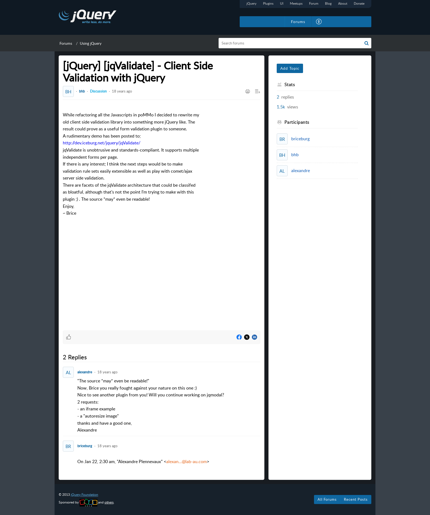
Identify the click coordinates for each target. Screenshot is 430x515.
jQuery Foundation (84, 494)
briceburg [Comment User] (84, 445)
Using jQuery (90, 43)
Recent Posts (356, 499)
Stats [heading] (289, 85)
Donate (359, 3)
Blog (328, 3)
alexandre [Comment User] (84, 372)
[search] (295, 43)
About (342, 3)
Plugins (268, 3)
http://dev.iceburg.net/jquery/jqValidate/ (101, 143)
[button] (319, 21)
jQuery (251, 3)
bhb (82, 91)
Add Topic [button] (289, 68)
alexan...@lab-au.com (186, 461)
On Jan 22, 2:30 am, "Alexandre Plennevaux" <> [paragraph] (143, 461)
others (109, 502)
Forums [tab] (298, 21)
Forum (313, 3)
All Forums (327, 499)
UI (281, 3)
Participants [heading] (296, 122)
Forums (66, 43)
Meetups (296, 3)
